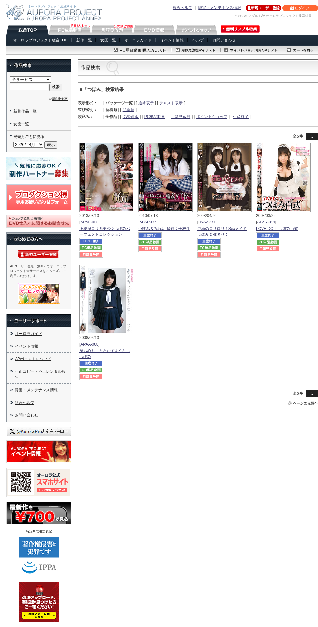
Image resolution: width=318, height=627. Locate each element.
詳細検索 (60, 99)
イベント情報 (172, 40)
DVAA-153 (207, 222)
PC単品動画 (154, 116)
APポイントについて (33, 359)
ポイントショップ (211, 116)
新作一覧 (84, 40)
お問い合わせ (224, 40)
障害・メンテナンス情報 (219, 8)
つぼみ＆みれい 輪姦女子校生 (164, 228)
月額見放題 (180, 116)
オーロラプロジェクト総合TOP (40, 40)
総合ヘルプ (182, 8)
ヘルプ (198, 40)
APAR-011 (266, 222)
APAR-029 (149, 222)
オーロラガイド (138, 40)
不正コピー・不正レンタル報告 (40, 374)
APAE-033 (89, 222)
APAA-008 (89, 344)
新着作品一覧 (25, 111)
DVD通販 (131, 116)
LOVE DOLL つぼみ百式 (277, 228)
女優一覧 (108, 40)
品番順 (128, 110)
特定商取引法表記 (39, 531)
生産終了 (241, 116)
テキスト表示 (171, 103)
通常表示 (146, 103)
